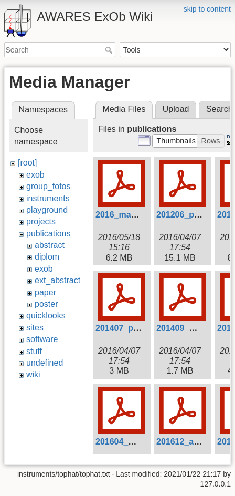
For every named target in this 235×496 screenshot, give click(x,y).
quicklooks (46, 315)
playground (47, 209)
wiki (33, 374)
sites (35, 327)
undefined (44, 362)
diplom (47, 256)
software (42, 339)
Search (110, 50)
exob (35, 174)
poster (46, 303)
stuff (34, 351)
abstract (50, 245)
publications (48, 233)
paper (45, 292)
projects (41, 221)
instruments (48, 198)
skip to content (207, 9)
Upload (176, 109)
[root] (27, 162)
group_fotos (48, 186)
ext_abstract (57, 280)
